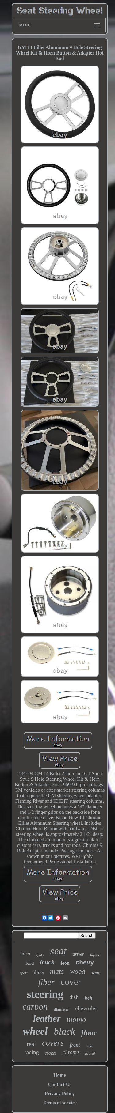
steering (45, 994)
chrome (71, 1052)
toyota (94, 955)
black (64, 1031)
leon (65, 963)
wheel (35, 1031)
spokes (50, 1053)
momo (76, 1019)
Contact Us (59, 1084)
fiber (46, 982)
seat (58, 950)
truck (47, 962)
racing (31, 1052)
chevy (85, 962)
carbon (35, 1007)
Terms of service (60, 1102)
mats (57, 971)
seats (95, 973)
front (75, 1044)
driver (78, 954)
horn (25, 953)
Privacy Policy (59, 1093)
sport (24, 973)
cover (71, 982)
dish (74, 997)
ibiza (39, 972)
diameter (61, 1009)
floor (89, 1032)
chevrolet (86, 1008)
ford (29, 963)
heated (90, 1053)
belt (88, 998)
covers (52, 1042)
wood (77, 971)
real (31, 1044)
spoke (40, 955)
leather (47, 1018)
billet (89, 1046)
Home (59, 1075)
